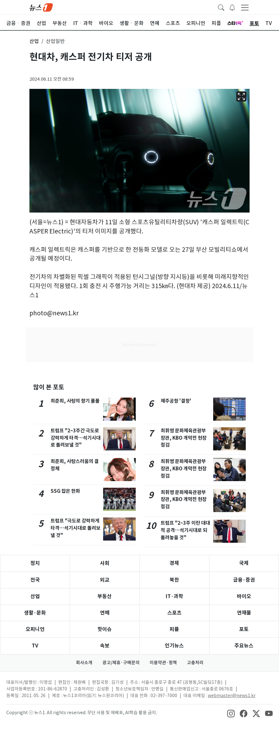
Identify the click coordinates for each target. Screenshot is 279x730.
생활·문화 (35, 612)
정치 (35, 563)
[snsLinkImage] (231, 713)
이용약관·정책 (163, 662)
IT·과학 (174, 596)
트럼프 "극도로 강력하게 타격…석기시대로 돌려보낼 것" (76, 528)
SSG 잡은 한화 (65, 491)
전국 (35, 580)
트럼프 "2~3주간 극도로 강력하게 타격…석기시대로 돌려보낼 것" (76, 438)
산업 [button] (34, 41)
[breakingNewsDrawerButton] (232, 7)
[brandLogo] (41, 7)
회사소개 (84, 662)
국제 (244, 563)
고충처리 (195, 662)
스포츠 (174, 612)
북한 (174, 580)
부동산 (104, 596)
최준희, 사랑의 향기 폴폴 (75, 401)
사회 (104, 563)
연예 (104, 612)
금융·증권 (244, 580)
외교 (104, 580)
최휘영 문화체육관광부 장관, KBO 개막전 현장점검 (184, 438)
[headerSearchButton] (221, 7)
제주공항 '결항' (176, 401)
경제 (174, 563)
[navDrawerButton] (245, 7)
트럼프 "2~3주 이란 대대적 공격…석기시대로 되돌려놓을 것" (185, 530)
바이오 (244, 596)
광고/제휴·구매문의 (121, 662)
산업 (35, 596)
